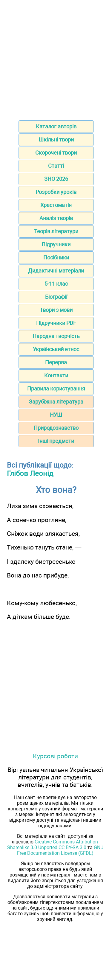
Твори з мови (56, 310)
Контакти (56, 375)
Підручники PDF (56, 323)
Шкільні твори (56, 139)
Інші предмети (56, 441)
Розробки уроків (56, 192)
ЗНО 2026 (56, 179)
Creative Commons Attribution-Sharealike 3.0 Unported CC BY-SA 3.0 (53, 844)
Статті (56, 166)
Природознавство (56, 428)
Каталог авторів (56, 126)
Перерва (56, 362)
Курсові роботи (55, 756)
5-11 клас (56, 284)
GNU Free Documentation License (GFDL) (60, 850)
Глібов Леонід (30, 473)
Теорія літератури (56, 231)
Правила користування (56, 388)
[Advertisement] (56, 58)
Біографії (56, 297)
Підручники (56, 244)
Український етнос (56, 349)
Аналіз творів (56, 218)
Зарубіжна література (56, 401)
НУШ (56, 415)
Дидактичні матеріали (56, 270)
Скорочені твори (56, 153)
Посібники (56, 257)
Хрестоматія (56, 205)
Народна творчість (56, 336)
